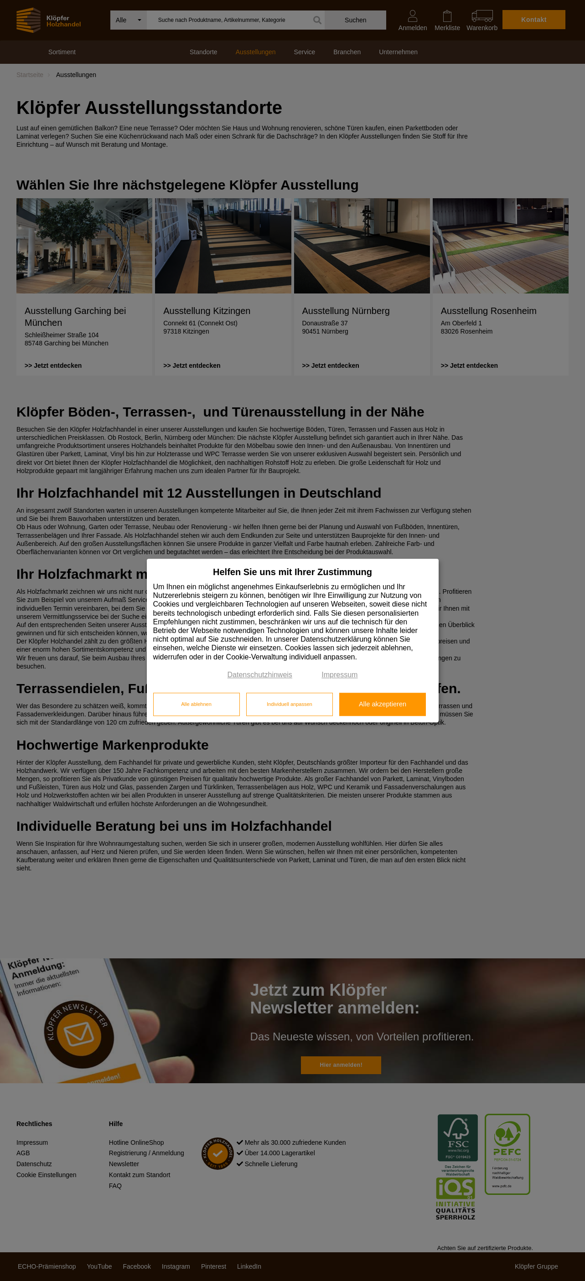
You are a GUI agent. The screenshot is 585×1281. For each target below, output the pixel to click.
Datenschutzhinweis (260, 675)
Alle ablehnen (196, 704)
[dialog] (293, 640)
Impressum (339, 675)
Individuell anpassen (289, 704)
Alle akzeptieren (382, 704)
